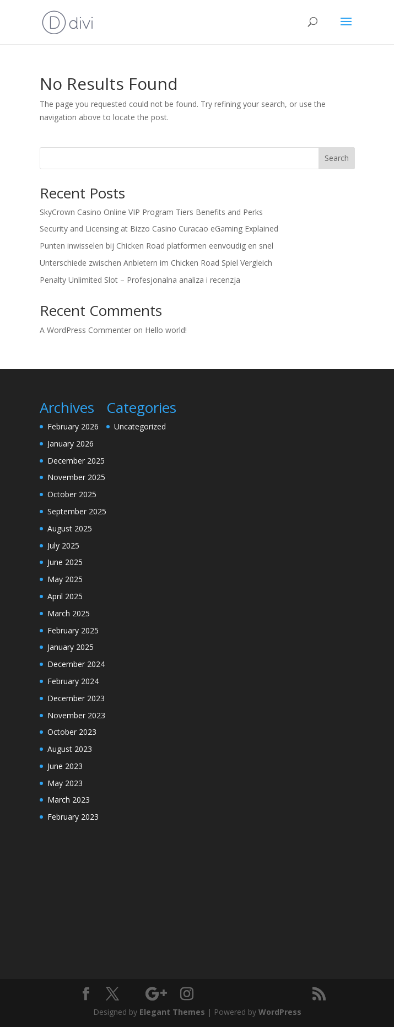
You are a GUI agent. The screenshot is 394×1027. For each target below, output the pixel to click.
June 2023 (65, 766)
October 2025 (71, 494)
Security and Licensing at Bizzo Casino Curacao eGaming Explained (159, 228)
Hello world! (166, 330)
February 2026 (73, 426)
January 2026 (70, 443)
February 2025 (73, 630)
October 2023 (71, 732)
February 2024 (73, 681)
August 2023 (69, 749)
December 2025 (76, 460)
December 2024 (76, 664)
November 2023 (76, 715)
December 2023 (76, 698)
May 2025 (65, 579)
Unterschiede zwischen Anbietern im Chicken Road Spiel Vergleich (156, 262)
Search (337, 158)
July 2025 (63, 545)
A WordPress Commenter (85, 330)
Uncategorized (140, 426)
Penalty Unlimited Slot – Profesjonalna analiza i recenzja (140, 280)
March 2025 (68, 613)
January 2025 (70, 647)
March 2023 (68, 799)
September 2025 (76, 511)
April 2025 (65, 596)
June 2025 (65, 562)
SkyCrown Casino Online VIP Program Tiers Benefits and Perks (151, 212)
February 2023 (73, 816)
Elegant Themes (172, 1012)
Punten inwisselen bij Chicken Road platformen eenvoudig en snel (156, 245)
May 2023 (65, 783)
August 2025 (69, 528)
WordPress (279, 1012)
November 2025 (76, 477)
